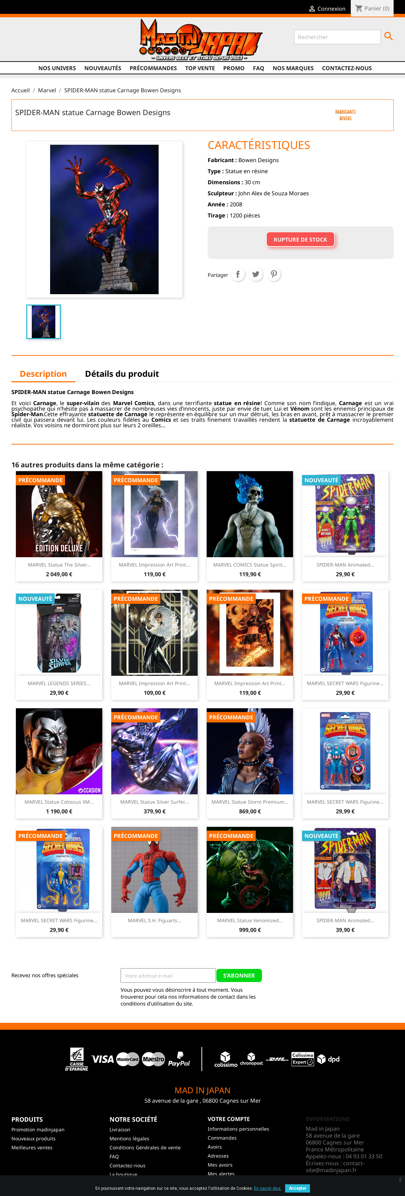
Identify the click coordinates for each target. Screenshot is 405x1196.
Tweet (256, 274)
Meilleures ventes (32, 1147)
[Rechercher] (337, 37)
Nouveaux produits (33, 1138)
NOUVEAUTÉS (102, 68)
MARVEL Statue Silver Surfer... (154, 801)
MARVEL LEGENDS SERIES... (59, 683)
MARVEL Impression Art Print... (154, 564)
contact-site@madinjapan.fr (335, 1166)
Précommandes (153, 68)
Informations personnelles (238, 1128)
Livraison (120, 1129)
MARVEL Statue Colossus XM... (59, 801)
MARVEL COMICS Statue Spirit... (249, 564)
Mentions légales (129, 1138)
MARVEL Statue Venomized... (250, 920)
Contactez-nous (347, 68)
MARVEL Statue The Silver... (59, 564)
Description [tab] (43, 373)
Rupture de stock (300, 239)
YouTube (49, 47)
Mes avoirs (220, 1164)
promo (234, 68)
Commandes (222, 1137)
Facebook (23, 47)
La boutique (123, 1174)
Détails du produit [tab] (122, 373)
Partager (238, 274)
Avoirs (215, 1146)
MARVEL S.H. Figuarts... (154, 920)
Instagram (62, 47)
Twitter (36, 47)
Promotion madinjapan (38, 1129)
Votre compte (229, 1119)
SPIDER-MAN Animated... (345, 564)
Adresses (218, 1155)
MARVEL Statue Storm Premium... (249, 801)
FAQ (258, 68)
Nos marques (293, 68)
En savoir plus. (268, 1188)
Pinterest (274, 274)
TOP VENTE (200, 68)
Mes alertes (221, 1173)
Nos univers (57, 68)
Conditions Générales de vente (145, 1147)
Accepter (297, 1188)
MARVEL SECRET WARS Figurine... (345, 683)
